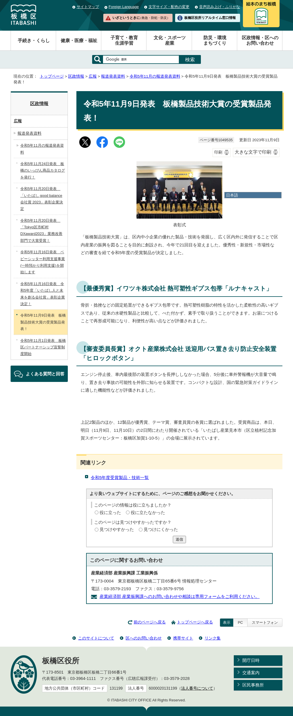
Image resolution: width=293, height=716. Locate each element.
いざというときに (141, 18)
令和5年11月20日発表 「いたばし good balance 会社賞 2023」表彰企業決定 (41, 199)
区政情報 (76, 76)
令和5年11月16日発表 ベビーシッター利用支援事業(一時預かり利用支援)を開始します (42, 262)
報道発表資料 (113, 76)
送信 (179, 539)
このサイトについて (96, 638)
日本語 (232, 195)
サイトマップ (88, 7)
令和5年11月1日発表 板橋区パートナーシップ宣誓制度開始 (43, 347)
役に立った (110, 512)
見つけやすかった (117, 529)
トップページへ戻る (195, 622)
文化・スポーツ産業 (170, 40)
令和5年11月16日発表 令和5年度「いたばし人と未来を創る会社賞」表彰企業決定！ (42, 294)
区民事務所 (253, 684)
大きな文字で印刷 (253, 152)
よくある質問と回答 (45, 373)
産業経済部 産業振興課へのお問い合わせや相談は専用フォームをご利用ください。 (180, 596)
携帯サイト (183, 638)
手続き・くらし (34, 40)
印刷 (218, 152)
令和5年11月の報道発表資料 (155, 76)
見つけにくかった (161, 529)
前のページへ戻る (150, 622)
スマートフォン (265, 622)
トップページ (52, 76)
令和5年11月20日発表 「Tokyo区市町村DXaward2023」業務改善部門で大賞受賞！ (41, 230)
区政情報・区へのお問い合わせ (260, 40)
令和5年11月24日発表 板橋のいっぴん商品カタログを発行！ (42, 170)
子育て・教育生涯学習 (124, 40)
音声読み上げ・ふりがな (219, 7)
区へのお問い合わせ (144, 638)
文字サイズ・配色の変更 (169, 7)
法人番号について (197, 688)
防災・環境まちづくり (214, 40)
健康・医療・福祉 (79, 40)
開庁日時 (251, 660)
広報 (93, 76)
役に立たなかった (148, 512)
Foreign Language (124, 7)
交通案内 (251, 672)
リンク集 (213, 638)
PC (240, 622)
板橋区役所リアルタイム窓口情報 (210, 18)
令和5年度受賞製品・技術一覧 (120, 477)
